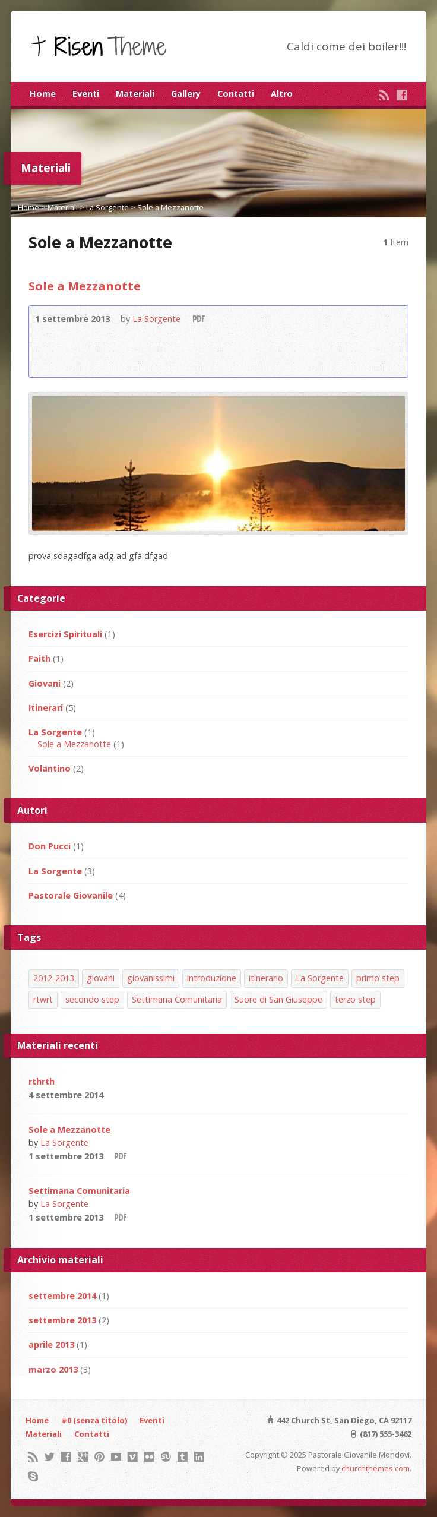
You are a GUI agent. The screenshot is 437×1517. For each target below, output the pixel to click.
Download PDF (198, 318)
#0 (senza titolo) (94, 1420)
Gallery (186, 93)
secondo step (92, 999)
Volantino (49, 768)
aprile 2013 (51, 1344)
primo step (378, 978)
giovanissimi (151, 978)
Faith (39, 658)
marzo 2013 (53, 1369)
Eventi (85, 93)
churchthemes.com (375, 1468)
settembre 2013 (62, 1320)
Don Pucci (49, 846)
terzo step (355, 999)
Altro (282, 93)
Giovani (44, 683)
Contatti (235, 93)
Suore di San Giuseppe (278, 999)
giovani (101, 978)
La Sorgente (107, 207)
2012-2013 (53, 978)
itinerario (266, 978)
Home (43, 93)
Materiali (135, 93)
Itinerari (45, 707)
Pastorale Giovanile (70, 895)
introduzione (211, 978)
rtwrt (43, 999)
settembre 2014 (62, 1295)
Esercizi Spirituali (65, 634)
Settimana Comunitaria (177, 999)
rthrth (41, 1081)
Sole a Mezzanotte (170, 207)
